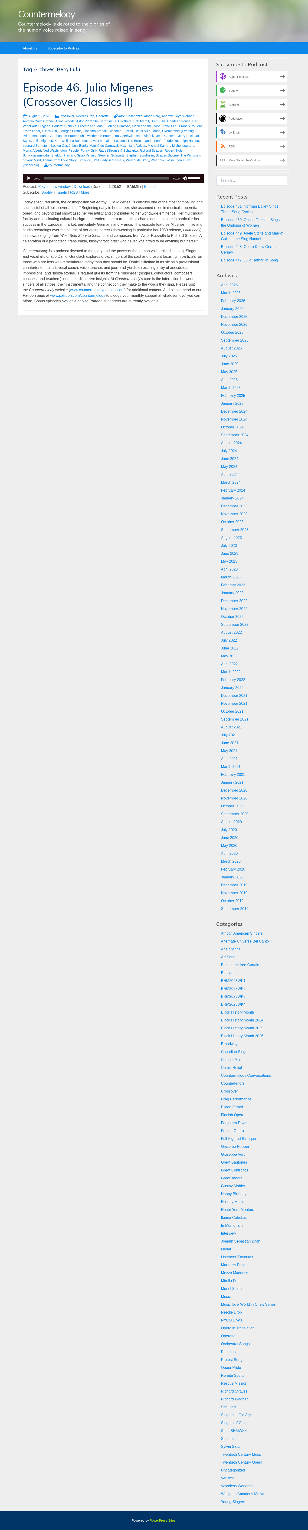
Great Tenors (231, 1178)
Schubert (228, 1407)
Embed (150, 187)
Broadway (229, 1044)
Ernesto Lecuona (90, 126)
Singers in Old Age (236, 1415)
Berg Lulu (106, 121)
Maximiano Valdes (133, 145)
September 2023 (234, 530)
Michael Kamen (159, 145)
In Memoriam (231, 1225)
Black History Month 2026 (242, 1036)
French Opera (232, 1131)
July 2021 (229, 735)
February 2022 (233, 680)
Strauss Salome (167, 155)
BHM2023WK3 (233, 996)
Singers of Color (234, 1423)
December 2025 (234, 317)
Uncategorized (233, 1470)
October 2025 (232, 332)
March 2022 (231, 672)
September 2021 (234, 719)
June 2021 (229, 743)
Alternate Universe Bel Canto (245, 941)
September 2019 (234, 909)
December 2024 (234, 411)
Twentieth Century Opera (241, 1462)
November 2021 (234, 703)
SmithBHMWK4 (234, 1431)
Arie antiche (231, 949)
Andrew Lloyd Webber (177, 116)
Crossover (66, 116)
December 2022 (234, 601)
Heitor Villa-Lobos (147, 131)
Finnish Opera (232, 1115)
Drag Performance (236, 1099)
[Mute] (184, 178)
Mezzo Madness (234, 1273)
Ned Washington (55, 150)
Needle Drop (85, 116)
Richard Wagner (234, 1399)
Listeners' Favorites (237, 1257)
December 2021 (234, 696)
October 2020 (232, 806)
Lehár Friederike (166, 141)
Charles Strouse (178, 121)
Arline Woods (65, 121)
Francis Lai (169, 126)
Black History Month (237, 1012)
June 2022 (229, 648)
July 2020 (229, 830)
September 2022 (234, 624)
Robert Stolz (173, 150)
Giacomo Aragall (95, 131)
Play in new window (54, 187)
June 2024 (229, 459)
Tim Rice (84, 160)
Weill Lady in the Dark (108, 160)
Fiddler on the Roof (146, 126)
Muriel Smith (231, 1289)
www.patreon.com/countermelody (77, 295)
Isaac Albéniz (145, 136)
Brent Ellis (158, 121)
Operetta (102, 116)
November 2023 (234, 514)
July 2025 (229, 356)
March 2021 (231, 767)
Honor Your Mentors (237, 1210)
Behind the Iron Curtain (240, 965)
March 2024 (231, 482)
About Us (30, 48)
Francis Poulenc (190, 126)
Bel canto (228, 973)
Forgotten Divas (234, 1123)
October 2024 (232, 427)
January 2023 (232, 593)
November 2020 (234, 798)
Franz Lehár (31, 131)
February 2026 (233, 301)
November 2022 (234, 609)
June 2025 (229, 364)
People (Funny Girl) (83, 150)
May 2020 (229, 846)
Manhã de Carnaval (103, 145)
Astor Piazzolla (87, 121)
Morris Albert (32, 150)
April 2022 (229, 664)
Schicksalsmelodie (36, 155)
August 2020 (231, 822)
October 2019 (232, 901)
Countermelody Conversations (246, 1075)
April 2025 (229, 380)
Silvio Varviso (86, 155)
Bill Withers (123, 121)
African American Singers (242, 933)
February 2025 (233, 396)
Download (82, 187)
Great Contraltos (234, 1170)
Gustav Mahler (233, 1186)
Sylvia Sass (230, 1446)
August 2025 (231, 348)
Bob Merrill (141, 121)
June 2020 (229, 838)
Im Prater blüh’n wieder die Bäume (88, 136)
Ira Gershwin (124, 136)
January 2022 (232, 688)
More (85, 192)
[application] (113, 178)
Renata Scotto (232, 1375)
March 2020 (231, 861)
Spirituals (228, 1439)
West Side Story (137, 160)
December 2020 (234, 790)
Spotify (47, 192)
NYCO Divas (231, 1320)
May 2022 (229, 656)
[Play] (28, 178)
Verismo (227, 1478)
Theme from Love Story (59, 160)
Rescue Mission (234, 1383)
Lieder (226, 1249)
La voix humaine (100, 141)
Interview (228, 1233)
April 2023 (229, 569)
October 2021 (232, 711)
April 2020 (229, 853)
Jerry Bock (185, 136)
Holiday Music (232, 1202)
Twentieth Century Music (241, 1454)
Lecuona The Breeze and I (133, 141)
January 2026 (232, 309)
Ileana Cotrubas (50, 136)
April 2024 (229, 474)
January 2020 (232, 877)
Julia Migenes (43, 141)
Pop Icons (229, 1352)
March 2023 (231, 577)
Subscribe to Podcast (63, 48)
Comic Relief (231, 1068)
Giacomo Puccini (120, 131)
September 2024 (234, 435)
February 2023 (233, 585)
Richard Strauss (151, 150)
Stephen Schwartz (111, 155)
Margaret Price (233, 1265)
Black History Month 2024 (242, 1020)
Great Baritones (234, 1162)
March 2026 (231, 293)
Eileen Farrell (232, 1107)
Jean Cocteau (166, 136)
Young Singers (233, 1502)
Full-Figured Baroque (238, 1139)
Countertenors (232, 1083)
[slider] (107, 178)
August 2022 (231, 632)
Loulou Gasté (60, 145)
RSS (74, 192)
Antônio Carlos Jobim (38, 121)
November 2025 (234, 324)
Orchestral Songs (235, 1344)
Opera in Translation (237, 1328)
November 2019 (234, 893)
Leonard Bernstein (36, 145)
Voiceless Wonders (236, 1486)
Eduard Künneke (64, 126)
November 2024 (234, 419)
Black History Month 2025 (242, 1028)
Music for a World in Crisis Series (248, 1304)
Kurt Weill (62, 141)
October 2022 (232, 617)
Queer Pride (231, 1368)
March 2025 (231, 388)
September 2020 (234, 814)
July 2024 (229, 451)
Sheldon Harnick (63, 155)
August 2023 (231, 538)
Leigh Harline (189, 141)
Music (226, 1296)
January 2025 (232, 403)
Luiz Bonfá (80, 145)
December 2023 (234, 506)
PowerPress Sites (162, 1520)
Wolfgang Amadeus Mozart (243, 1494)
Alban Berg (152, 116)
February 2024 (233, 490)
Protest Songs (232, 1360)
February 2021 (233, 774)
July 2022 (229, 640)
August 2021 (231, 727)
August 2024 (231, 443)
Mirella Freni (231, 1281)
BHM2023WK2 (233, 989)
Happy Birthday (233, 1194)
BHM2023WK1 (233, 981)
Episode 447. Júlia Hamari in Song (249, 260)
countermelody (59, 165)
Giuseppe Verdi (233, 1154)
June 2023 (229, 553)
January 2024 (232, 498)
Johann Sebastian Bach (240, 1241)
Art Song (228, 957)
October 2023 (232, 522)
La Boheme (78, 141)
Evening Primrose (117, 126)
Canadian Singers (235, 1052)
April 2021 (229, 759)
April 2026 (229, 285)
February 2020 (233, 869)
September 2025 (234, 340)
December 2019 (234, 885)
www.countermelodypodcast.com (97, 290)
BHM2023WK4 (233, 1004)
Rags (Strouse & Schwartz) (118, 150)
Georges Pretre (70, 131)
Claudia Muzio (232, 1060)
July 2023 (229, 546)
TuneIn (61, 192)
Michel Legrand (183, 145)
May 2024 (229, 467)
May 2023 (229, 561)
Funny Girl (49, 131)
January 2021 (232, 782)
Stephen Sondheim (140, 155)
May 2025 (229, 372)
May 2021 (229, 751)
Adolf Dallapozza (130, 116)
